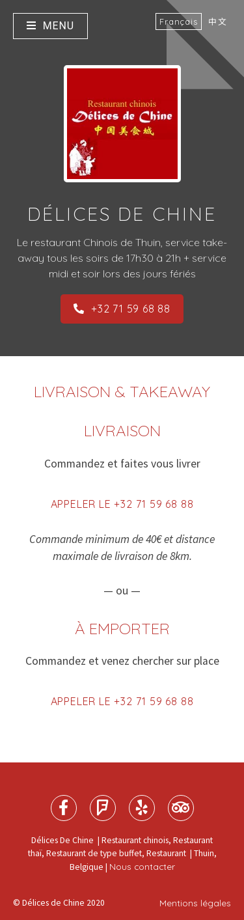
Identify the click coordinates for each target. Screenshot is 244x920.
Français (178, 21)
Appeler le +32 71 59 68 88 (122, 503)
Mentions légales (195, 902)
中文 (217, 21)
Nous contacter (142, 866)
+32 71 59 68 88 (122, 308)
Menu (50, 26)
